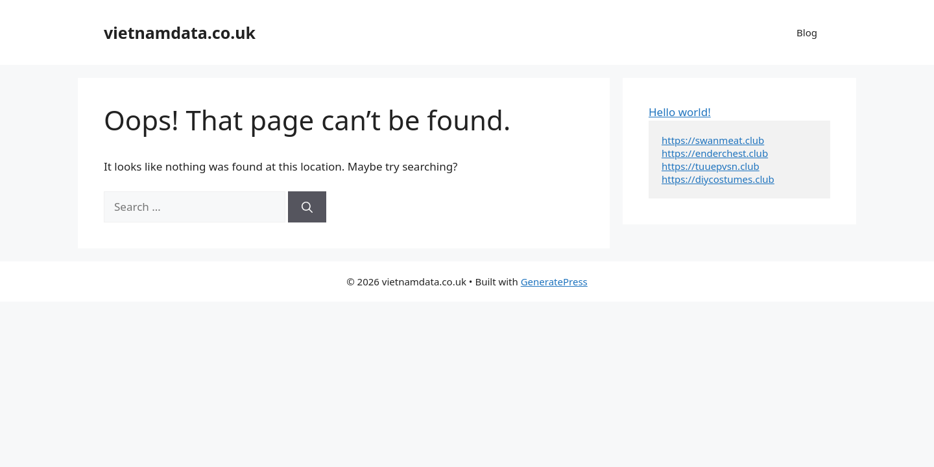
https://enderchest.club (715, 153)
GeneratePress (554, 281)
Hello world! (680, 111)
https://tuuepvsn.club (711, 166)
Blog (806, 32)
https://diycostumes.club (718, 179)
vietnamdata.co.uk (180, 32)
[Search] (307, 206)
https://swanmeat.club (713, 140)
